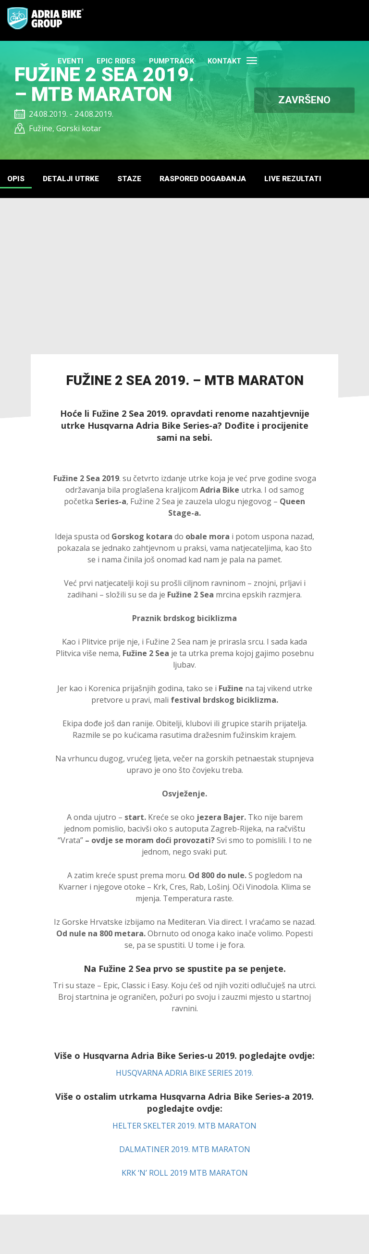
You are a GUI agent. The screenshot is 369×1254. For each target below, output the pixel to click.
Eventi (162, 20)
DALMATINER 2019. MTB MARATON (184, 1150)
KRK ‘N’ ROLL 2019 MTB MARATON (185, 1173)
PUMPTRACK (263, 20)
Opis (16, 180)
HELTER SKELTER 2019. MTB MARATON (184, 1126)
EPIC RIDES (208, 20)
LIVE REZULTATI (309, 180)
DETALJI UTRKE (74, 180)
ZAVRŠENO (304, 100)
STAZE (136, 180)
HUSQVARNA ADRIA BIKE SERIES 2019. (184, 1074)
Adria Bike (46, 19)
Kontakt (316, 20)
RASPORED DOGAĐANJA (213, 180)
